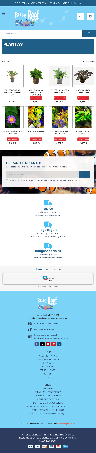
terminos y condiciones (48, 392)
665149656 (53, 323)
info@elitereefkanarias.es (45, 329)
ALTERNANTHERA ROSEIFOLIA (60, 133)
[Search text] (41, 33)
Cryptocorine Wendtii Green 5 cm (13, 92)
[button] (88, 61)
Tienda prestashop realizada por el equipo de (48, 424)
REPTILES (48, 373)
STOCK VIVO (48, 366)
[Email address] (42, 174)
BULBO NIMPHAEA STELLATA (12, 133)
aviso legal (48, 388)
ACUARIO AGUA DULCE (48, 359)
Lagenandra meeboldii (83, 91)
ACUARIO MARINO (48, 355)
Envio (48, 385)
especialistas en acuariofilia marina (48, 406)
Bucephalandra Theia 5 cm (60, 91)
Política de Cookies (48, 399)
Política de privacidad (48, 395)
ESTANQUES (48, 363)
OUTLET (48, 377)
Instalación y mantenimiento (48, 410)
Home (48, 352)
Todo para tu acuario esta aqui (48, 413)
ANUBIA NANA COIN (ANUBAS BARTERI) (36, 92)
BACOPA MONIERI (36, 132)
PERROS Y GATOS (48, 370)
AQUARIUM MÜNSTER (48, 287)
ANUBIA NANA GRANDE (83, 133)
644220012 (39, 323)
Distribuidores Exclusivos (48, 403)
